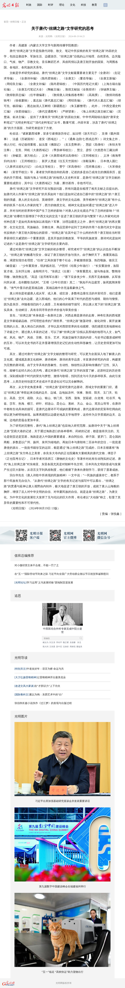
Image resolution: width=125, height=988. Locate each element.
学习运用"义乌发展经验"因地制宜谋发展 (43, 582)
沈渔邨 (66, 646)
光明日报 (14, 22)
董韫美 (79, 646)
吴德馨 (73, 642)
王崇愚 (52, 646)
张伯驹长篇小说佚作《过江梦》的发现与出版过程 (43, 703)
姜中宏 (59, 646)
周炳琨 (73, 646)
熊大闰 (46, 646)
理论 (61, 4)
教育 (94, 4)
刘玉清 (52, 642)
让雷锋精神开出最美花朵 (40, 677)
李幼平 (59, 642)
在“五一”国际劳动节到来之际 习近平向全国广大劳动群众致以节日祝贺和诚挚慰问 (61, 574)
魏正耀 (66, 642)
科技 (83, 4)
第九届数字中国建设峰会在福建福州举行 (62, 886)
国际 (39, 4)
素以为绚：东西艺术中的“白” (38, 694)
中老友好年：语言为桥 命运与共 (39, 668)
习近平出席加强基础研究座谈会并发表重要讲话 (62, 801)
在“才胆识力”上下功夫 (37, 686)
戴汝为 (46, 642)
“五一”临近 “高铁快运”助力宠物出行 (62, 971)
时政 (28, 4)
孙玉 (79, 642)
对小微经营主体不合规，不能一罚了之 (36, 565)
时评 (50, 4)
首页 (6, 22)
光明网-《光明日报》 (56, 36)
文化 (72, 4)
